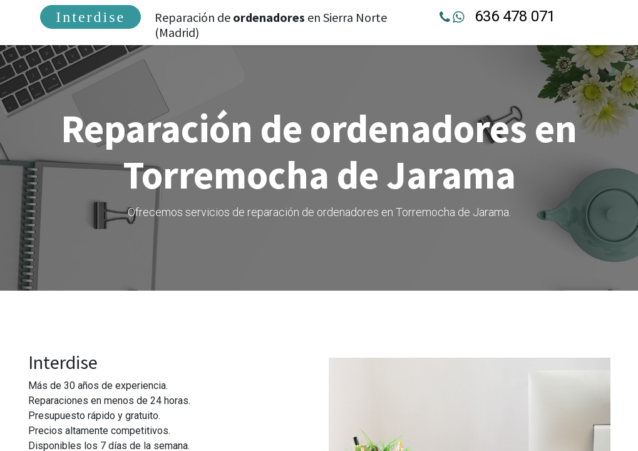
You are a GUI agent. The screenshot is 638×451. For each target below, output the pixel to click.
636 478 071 (514, 16)
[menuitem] (91, 17)
